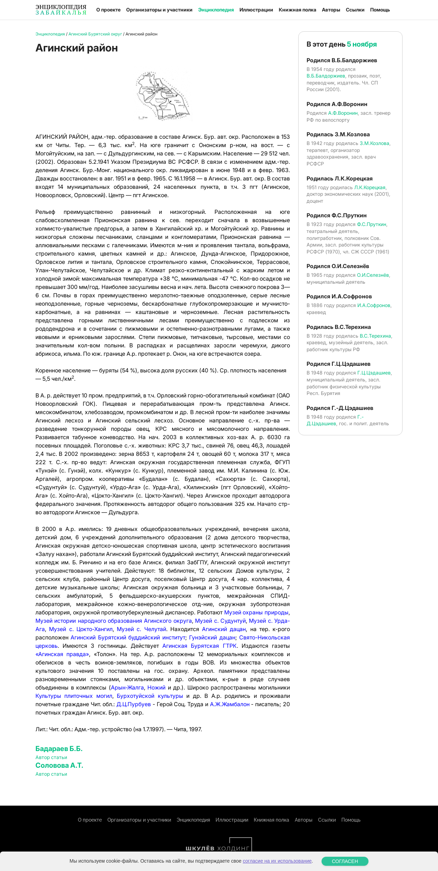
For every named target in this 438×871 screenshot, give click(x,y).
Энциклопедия (216, 10)
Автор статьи (51, 757)
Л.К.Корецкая (370, 187)
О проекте (108, 10)
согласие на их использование (277, 861)
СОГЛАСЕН (345, 861)
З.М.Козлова (374, 143)
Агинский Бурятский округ (95, 34)
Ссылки (355, 10)
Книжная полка (297, 10)
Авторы (331, 10)
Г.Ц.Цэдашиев (374, 373)
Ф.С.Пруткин (371, 224)
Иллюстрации (256, 10)
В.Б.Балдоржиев (326, 76)
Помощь (380, 10)
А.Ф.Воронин (343, 113)
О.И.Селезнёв (373, 275)
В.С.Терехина (375, 336)
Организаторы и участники (159, 10)
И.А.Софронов (373, 305)
